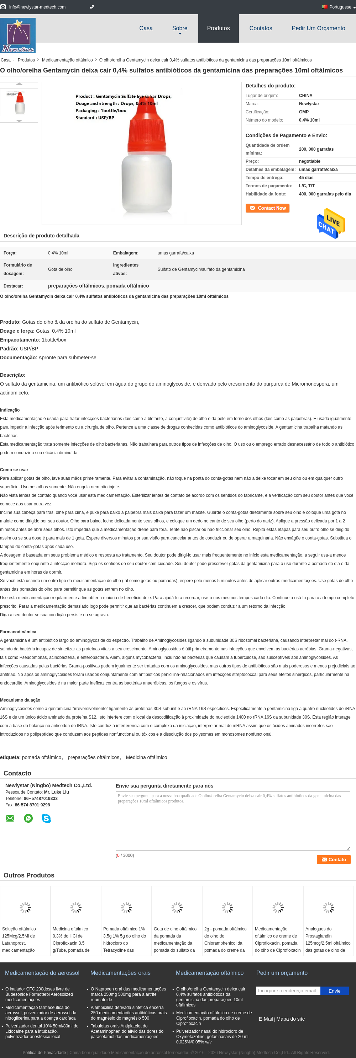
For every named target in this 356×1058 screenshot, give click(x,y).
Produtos (218, 28)
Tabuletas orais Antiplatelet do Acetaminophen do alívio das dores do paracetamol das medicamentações (127, 1031)
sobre (180, 28)
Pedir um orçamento (318, 28)
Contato (253, 207)
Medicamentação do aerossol (42, 973)
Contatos (261, 28)
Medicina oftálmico (146, 757)
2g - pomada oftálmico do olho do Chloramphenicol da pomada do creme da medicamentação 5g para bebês (225, 947)
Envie (334, 991)
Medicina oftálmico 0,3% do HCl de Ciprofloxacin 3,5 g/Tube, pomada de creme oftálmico (71, 943)
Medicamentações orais (120, 973)
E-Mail (266, 1019)
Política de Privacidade (44, 1052)
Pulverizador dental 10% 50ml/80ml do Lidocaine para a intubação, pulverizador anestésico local (41, 1031)
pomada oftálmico (42, 757)
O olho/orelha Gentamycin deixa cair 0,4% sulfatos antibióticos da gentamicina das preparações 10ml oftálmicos (210, 997)
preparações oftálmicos (94, 757)
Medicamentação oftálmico (67, 60)
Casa (146, 28)
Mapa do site (290, 1019)
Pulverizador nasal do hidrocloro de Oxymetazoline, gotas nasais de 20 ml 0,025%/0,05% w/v (212, 1036)
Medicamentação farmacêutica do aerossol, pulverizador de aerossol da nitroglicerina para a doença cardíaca (40, 1013)
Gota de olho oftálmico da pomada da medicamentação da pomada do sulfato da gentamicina (175, 943)
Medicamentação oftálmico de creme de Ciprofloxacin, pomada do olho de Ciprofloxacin (278, 940)
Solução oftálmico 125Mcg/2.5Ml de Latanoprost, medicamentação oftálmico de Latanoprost (19, 947)
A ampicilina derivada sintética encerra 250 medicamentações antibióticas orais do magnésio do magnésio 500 (129, 1013)
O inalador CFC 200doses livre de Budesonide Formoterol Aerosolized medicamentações (39, 994)
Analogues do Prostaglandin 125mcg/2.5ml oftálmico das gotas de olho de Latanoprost (328, 943)
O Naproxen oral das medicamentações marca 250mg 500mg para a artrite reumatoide (128, 994)
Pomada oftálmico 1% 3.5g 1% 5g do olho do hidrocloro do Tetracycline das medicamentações (124, 943)
